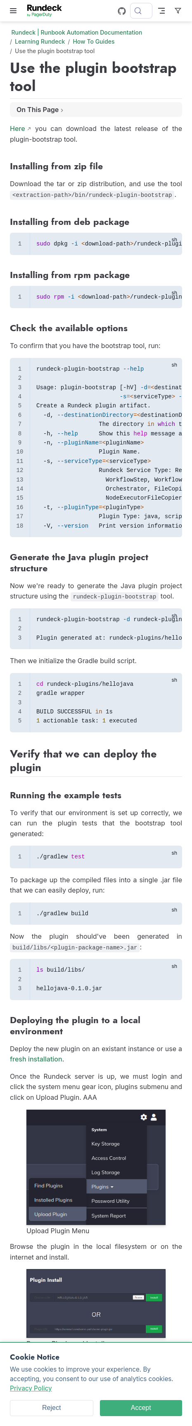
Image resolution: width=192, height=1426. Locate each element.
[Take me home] (47, 10)
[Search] (141, 11)
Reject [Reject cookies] (51, 1407)
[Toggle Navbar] (161, 10)
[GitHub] (121, 11)
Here (17, 128)
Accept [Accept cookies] (141, 1407)
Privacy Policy (31, 1388)
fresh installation (36, 1059)
